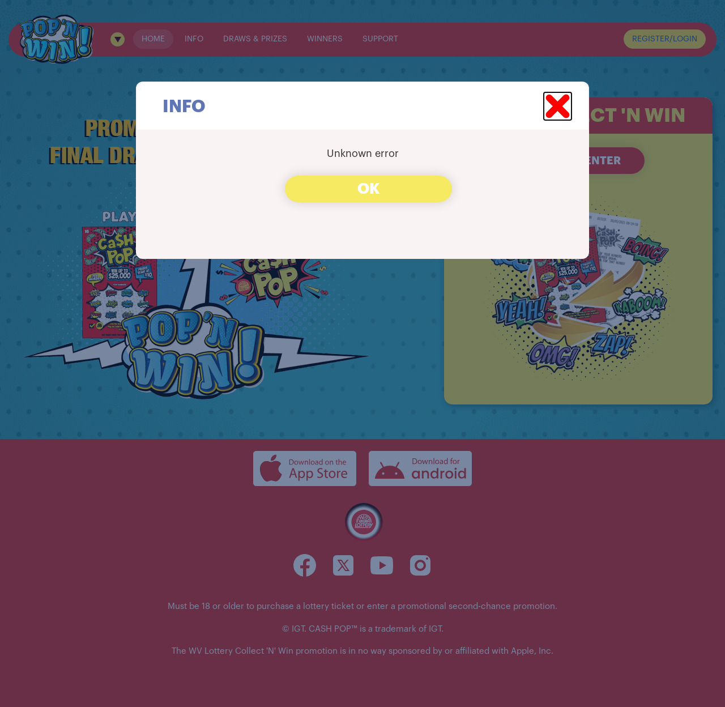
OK (368, 189)
